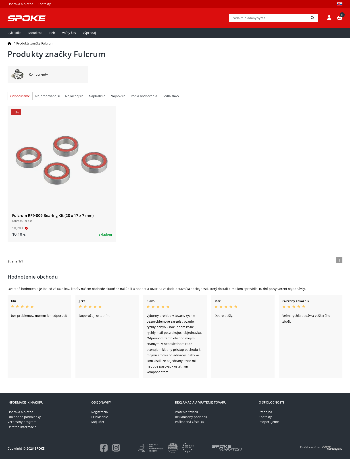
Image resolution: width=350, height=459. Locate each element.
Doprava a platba (20, 4)
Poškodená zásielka (189, 422)
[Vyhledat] (312, 18)
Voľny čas (69, 33)
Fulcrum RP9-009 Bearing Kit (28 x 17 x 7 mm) (53, 215)
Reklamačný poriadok (191, 417)
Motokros (35, 33)
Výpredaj (89, 33)
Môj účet (97, 422)
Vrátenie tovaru (186, 412)
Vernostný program (22, 422)
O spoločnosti (271, 402)
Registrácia (99, 412)
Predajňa (265, 412)
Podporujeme (269, 422)
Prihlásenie (99, 417)
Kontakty (44, 4)
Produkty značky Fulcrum (35, 43)
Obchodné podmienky (24, 417)
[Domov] (9, 43)
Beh (52, 33)
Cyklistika (14, 33)
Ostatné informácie (22, 427)
